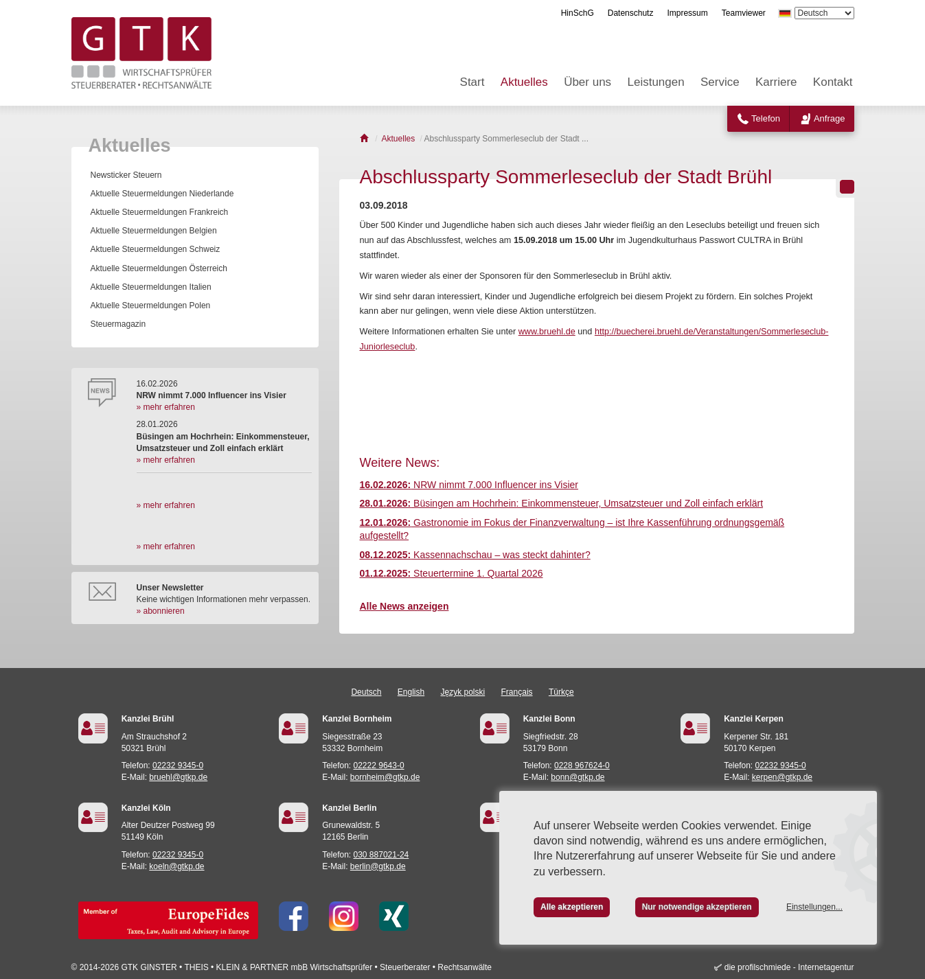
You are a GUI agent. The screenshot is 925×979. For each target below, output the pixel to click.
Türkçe (561, 692)
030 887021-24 (381, 855)
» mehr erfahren (166, 407)
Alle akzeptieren (571, 907)
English (411, 692)
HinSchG (577, 13)
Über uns (587, 82)
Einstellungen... (814, 907)
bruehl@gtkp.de (178, 777)
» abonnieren (161, 611)
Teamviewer (744, 13)
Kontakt (833, 82)
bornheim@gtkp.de (385, 777)
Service (720, 82)
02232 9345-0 (177, 765)
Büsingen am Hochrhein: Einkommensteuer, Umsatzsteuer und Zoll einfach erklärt (562, 503)
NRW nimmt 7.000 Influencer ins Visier (469, 484)
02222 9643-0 (379, 765)
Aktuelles (524, 82)
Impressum (687, 13)
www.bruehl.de (546, 331)
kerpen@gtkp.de (782, 777)
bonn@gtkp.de (577, 777)
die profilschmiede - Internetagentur (789, 967)
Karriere (776, 82)
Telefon (765, 118)
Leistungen (655, 82)
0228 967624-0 (582, 765)
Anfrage (829, 118)
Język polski (463, 692)
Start (472, 82)
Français (517, 692)
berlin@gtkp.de (378, 866)
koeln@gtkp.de (176, 866)
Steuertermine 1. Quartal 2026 (451, 573)
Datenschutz (631, 13)
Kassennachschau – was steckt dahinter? (475, 554)
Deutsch (366, 692)
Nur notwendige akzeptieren (697, 907)
